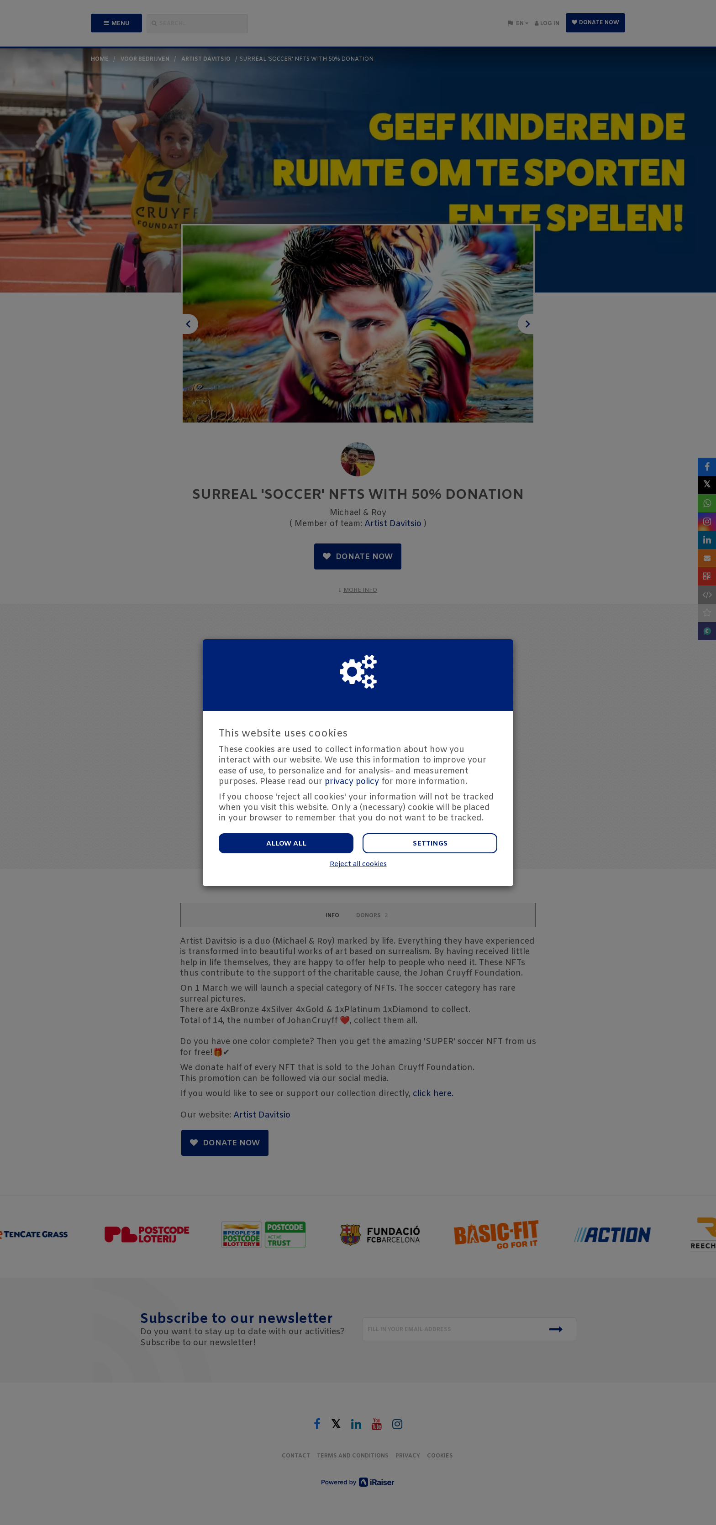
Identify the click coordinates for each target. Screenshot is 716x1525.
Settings (430, 843)
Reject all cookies (358, 864)
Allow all (286, 843)
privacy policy (352, 781)
